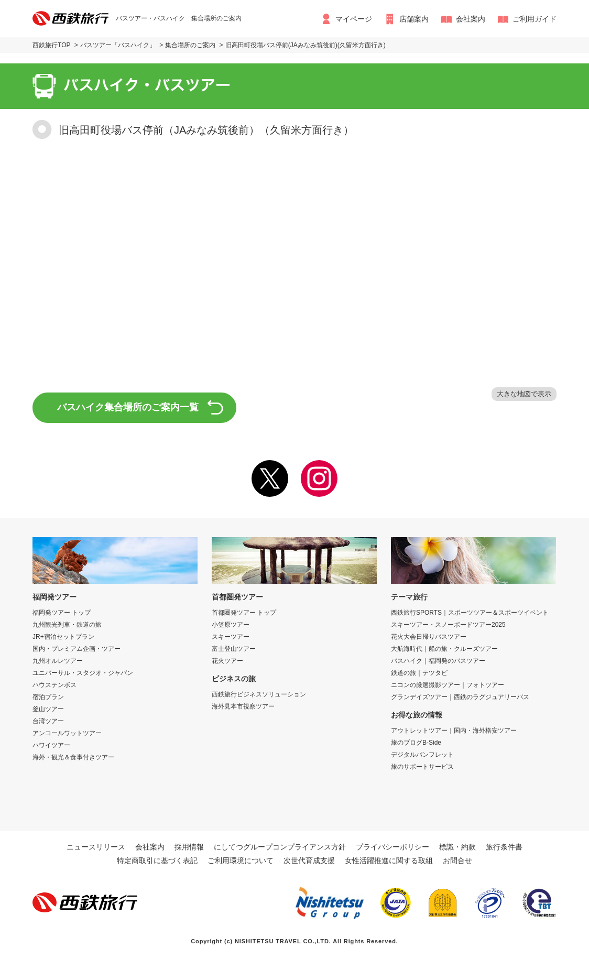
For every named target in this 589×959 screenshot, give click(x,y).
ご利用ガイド (534, 19)
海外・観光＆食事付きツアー (73, 757)
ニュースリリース (96, 847)
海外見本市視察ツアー (243, 706)
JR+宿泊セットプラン (63, 636)
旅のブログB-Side (416, 742)
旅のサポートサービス (422, 766)
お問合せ (457, 860)
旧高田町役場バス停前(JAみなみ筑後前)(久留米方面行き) (305, 45)
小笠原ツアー (230, 624)
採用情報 (189, 847)
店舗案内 (414, 19)
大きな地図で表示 (524, 394)
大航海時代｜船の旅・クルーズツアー (444, 648)
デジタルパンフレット (422, 754)
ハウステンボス (54, 685)
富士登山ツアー (234, 648)
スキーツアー (230, 636)
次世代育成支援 (309, 860)
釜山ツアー (48, 709)
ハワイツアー (51, 745)
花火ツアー (227, 660)
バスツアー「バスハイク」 (118, 45)
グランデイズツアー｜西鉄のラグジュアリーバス (460, 697)
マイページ (353, 19)
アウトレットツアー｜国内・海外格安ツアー (454, 730)
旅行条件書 (504, 847)
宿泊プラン (48, 697)
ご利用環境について (241, 860)
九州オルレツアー (57, 660)
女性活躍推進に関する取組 (389, 860)
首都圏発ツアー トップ (244, 612)
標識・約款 (457, 847)
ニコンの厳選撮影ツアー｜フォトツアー (447, 685)
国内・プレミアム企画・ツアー (76, 648)
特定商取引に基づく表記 (157, 860)
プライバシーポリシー (392, 847)
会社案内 (470, 19)
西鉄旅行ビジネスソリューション (259, 694)
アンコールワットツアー (67, 733)
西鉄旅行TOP (51, 45)
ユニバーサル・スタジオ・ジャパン (82, 673)
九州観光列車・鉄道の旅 (67, 624)
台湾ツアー (48, 721)
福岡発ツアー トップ (61, 612)
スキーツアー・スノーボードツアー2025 (448, 624)
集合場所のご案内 (190, 45)
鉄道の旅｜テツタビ (419, 673)
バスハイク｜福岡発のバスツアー (438, 660)
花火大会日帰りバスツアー (428, 636)
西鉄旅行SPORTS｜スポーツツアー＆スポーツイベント (470, 612)
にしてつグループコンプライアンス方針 (280, 847)
